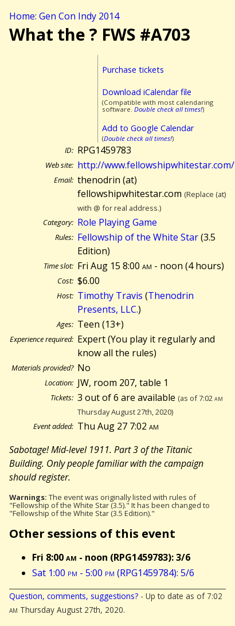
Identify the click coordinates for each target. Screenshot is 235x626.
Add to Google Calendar (148, 128)
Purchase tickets (133, 69)
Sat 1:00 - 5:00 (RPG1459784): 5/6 (113, 572)
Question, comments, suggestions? (73, 595)
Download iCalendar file (146, 91)
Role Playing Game (117, 222)
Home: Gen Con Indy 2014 (64, 16)
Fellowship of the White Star (137, 237)
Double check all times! (168, 109)
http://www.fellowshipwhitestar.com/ (155, 165)
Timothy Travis (110, 295)
